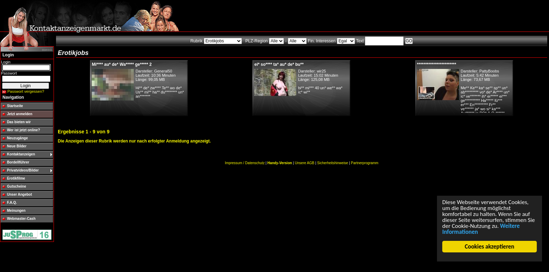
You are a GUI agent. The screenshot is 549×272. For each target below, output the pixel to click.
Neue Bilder (17, 146)
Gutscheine (16, 186)
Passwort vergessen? (25, 91)
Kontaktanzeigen (21, 154)
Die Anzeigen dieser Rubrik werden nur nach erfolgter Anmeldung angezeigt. (134, 141)
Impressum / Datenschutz (244, 163)
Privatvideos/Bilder (23, 170)
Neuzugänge (17, 138)
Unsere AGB (304, 163)
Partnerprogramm (364, 163)
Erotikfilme (16, 178)
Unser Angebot (19, 194)
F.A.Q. (12, 202)
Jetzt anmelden (19, 114)
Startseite (15, 106)
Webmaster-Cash (21, 219)
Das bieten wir (19, 122)
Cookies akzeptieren (489, 246)
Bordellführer (18, 162)
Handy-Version (279, 163)
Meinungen (16, 210)
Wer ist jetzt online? (23, 130)
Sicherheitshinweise (332, 163)
